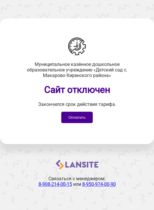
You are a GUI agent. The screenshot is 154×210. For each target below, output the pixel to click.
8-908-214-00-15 (55, 184)
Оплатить (76, 117)
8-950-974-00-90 (99, 184)
